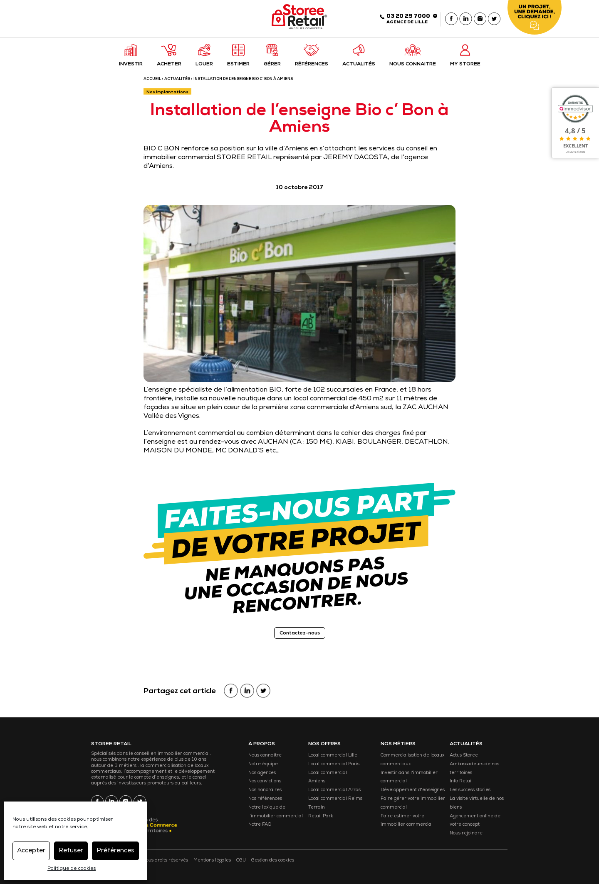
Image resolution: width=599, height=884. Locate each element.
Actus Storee (464, 755)
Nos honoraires (265, 790)
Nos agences (262, 773)
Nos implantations (167, 92)
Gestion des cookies (272, 860)
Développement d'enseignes (413, 790)
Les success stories (470, 790)
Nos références (265, 799)
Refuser (71, 851)
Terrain (316, 807)
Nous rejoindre (466, 833)
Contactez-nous (300, 633)
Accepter (31, 851)
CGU (241, 860)
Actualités (177, 79)
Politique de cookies (71, 869)
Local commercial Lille (332, 755)
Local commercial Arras (334, 790)
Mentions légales (212, 860)
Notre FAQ (259, 824)
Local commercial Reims (335, 799)
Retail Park (320, 816)
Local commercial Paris (333, 764)
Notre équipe (263, 764)
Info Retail (461, 781)
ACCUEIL (152, 79)
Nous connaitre (265, 755)
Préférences (115, 851)
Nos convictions (264, 781)
